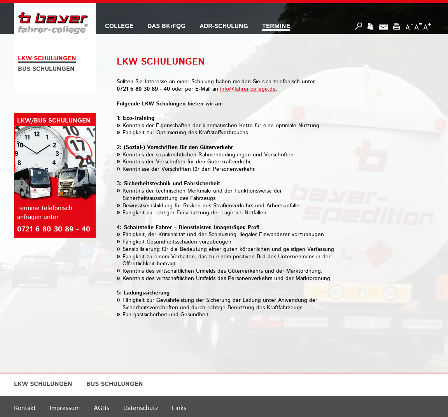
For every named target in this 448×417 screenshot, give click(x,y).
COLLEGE (119, 26)
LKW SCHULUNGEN (47, 58)
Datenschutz (140, 408)
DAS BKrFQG (166, 26)
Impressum (65, 408)
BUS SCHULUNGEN (46, 69)
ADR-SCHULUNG (224, 26)
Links (179, 408)
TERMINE (276, 26)
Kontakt (25, 408)
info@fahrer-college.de (248, 89)
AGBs (101, 408)
